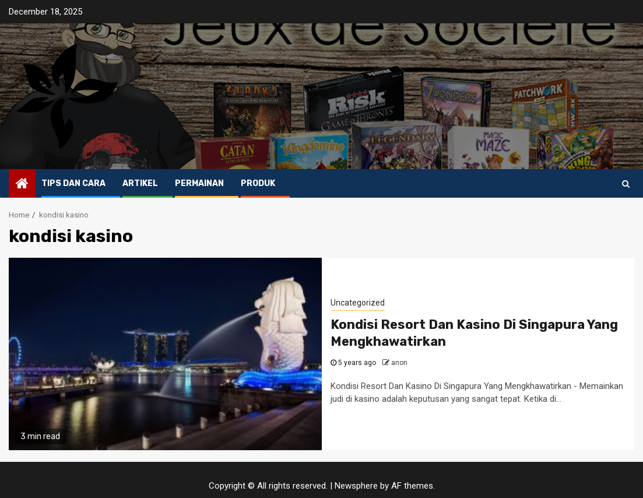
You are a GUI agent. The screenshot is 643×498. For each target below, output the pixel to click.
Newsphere (356, 486)
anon (399, 363)
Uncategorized (358, 302)
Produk (258, 183)
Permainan (199, 183)
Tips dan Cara (73, 183)
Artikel (140, 183)
